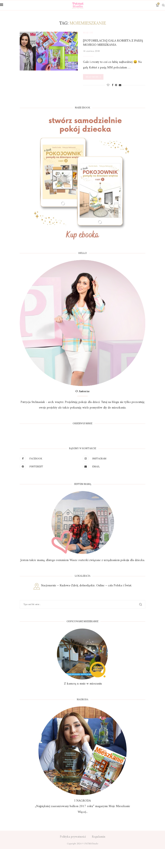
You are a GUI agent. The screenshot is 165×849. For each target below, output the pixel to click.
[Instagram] (113, 458)
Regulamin (98, 836)
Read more (93, 76)
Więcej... (83, 812)
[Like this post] (108, 85)
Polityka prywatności (73, 836)
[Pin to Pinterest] (116, 85)
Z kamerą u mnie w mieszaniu (82, 683)
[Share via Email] (120, 85)
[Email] (113, 466)
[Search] (163, 5)
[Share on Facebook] (112, 85)
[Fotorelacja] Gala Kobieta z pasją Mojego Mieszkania (113, 42)
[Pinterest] (50, 466)
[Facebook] (50, 458)
